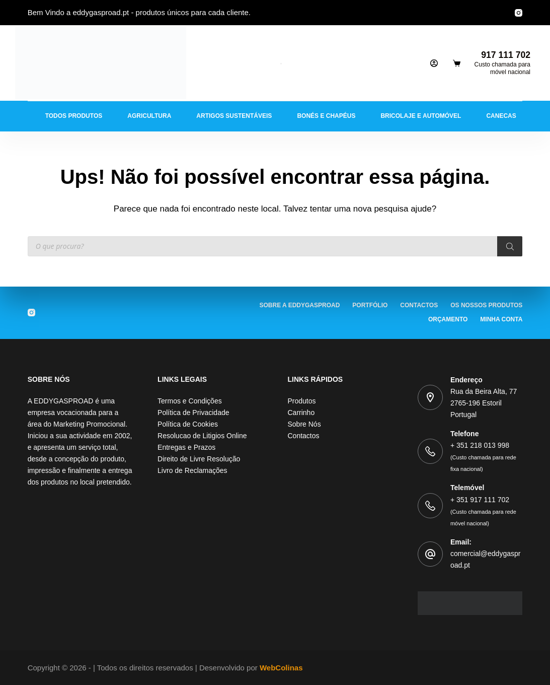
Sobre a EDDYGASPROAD (300, 305)
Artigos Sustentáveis (234, 115)
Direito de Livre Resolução (199, 459)
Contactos (419, 305)
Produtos (302, 401)
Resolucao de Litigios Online (202, 436)
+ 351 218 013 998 (483, 456)
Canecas (501, 115)
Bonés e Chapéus (326, 115)
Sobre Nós (304, 424)
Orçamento (447, 319)
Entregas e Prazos (186, 447)
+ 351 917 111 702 (483, 511)
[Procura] (509, 246)
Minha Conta (501, 319)
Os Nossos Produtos (486, 305)
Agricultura (149, 115)
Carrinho (301, 412)
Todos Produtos (74, 115)
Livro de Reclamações (192, 470)
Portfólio (369, 305)
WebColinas (281, 667)
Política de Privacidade (193, 412)
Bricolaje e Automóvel (420, 115)
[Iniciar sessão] (434, 63)
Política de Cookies (188, 424)
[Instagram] (518, 13)
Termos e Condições (190, 401)
